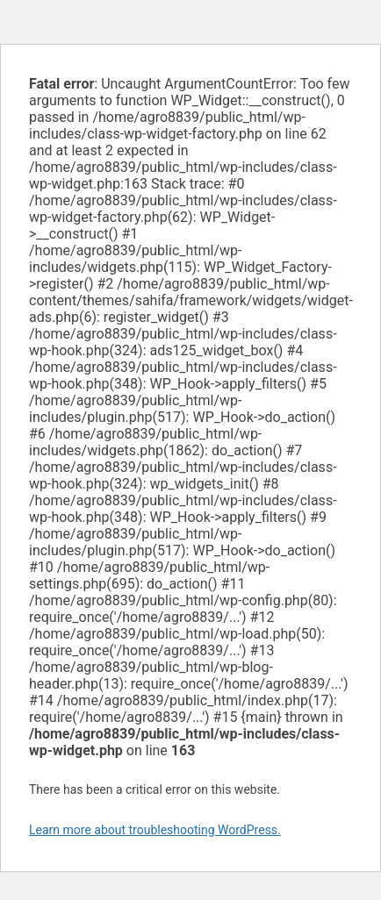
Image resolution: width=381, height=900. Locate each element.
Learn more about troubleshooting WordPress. (155, 830)
